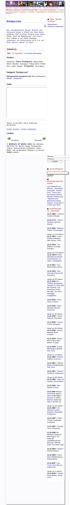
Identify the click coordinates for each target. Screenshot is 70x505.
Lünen (55, 387)
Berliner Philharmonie (55, 197)
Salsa (42, 34)
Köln (59, 267)
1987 (17, 34)
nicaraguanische (17, 30)
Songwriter (29, 66)
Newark (57, 324)
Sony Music (39, 32)
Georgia (50, 249)
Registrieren (52, 24)
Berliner (50, 400)
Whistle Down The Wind (53, 444)
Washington (51, 436)
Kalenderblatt (47, 10)
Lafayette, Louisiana (54, 421)
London (55, 302)
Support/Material (41, 12)
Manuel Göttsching (54, 393)
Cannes (57, 359)
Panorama (61, 10)
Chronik (34, 8)
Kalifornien (59, 373)
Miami (26, 32)
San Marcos (57, 465)
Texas (60, 475)
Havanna (55, 428)
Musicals (50, 443)
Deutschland (51, 459)
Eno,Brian (15, 140)
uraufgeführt (56, 261)
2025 (39, 8)
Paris (60, 255)
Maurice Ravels (56, 257)
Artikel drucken (13, 129)
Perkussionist (25, 40)
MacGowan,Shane (54, 201)
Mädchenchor (53, 199)
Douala (57, 308)
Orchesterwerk (52, 259)
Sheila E (60, 371)
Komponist (11, 32)
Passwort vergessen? (55, 26)
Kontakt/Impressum (53, 12)
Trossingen (58, 230)
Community (31, 12)
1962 (8, 53)
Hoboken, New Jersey (54, 239)
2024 (44, 8)
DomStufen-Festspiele (55, 190)
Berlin (50, 224)
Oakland (51, 373)
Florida (55, 343)
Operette (53, 287)
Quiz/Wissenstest (54, 8)
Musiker (35, 30)
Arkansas (50, 275)
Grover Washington (54, 348)
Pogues (50, 203)
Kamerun (50, 310)
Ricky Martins (12, 42)
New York (50, 351)
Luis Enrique (28, 53)
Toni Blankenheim (53, 266)
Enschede (38, 140)
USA (58, 240)
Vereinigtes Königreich (55, 413)
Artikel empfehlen (28, 129)
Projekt (16, 8)
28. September (17, 53)
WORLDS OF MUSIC (16, 146)
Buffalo (59, 349)
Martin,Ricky (38, 62)
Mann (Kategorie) (24, 61)
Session (50, 398)
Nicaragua (37, 53)
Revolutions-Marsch (55, 195)
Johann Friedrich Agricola (55, 221)
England (50, 412)
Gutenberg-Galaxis (12, 12)
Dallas (54, 475)
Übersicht (8, 8)
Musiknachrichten (24, 8)
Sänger (28, 30)
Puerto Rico (56, 193)
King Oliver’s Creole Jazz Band (55, 204)
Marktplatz (23, 12)
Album (49, 402)
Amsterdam (58, 381)
